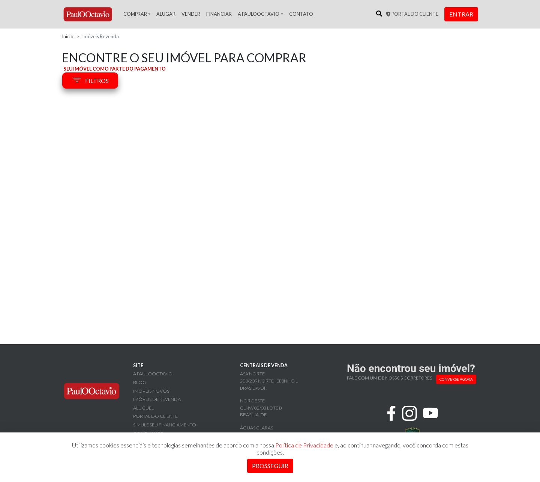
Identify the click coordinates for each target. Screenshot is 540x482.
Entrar (461, 14)
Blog (139, 382)
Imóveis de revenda (157, 399)
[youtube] (430, 413)
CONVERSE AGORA (456, 379)
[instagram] (409, 413)
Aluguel (143, 408)
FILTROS (90, 80)
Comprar (135, 14)
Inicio (67, 36)
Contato (301, 14)
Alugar (166, 14)
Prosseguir (270, 465)
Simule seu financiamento (164, 425)
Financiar (219, 14)
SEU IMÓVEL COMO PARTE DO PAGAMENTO (114, 69)
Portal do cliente (412, 14)
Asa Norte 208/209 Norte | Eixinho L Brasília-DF (269, 380)
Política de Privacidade (304, 445)
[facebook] (391, 413)
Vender (191, 14)
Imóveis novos (151, 391)
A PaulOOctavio (258, 14)
